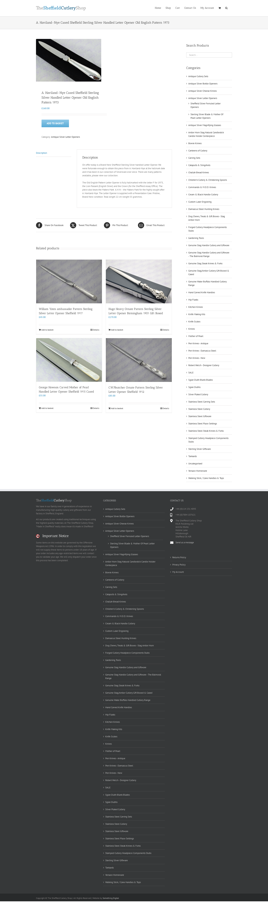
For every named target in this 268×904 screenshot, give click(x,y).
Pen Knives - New (196, 358)
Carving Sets (194, 157)
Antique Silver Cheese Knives (202, 90)
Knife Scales (194, 321)
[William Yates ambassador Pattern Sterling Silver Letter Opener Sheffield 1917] (69, 282)
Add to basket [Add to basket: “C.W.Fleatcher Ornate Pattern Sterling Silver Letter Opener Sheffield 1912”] (117, 408)
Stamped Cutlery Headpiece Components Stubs (128, 853)
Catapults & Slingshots (199, 165)
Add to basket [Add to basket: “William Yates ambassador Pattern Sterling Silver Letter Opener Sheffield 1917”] (47, 330)
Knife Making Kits (196, 314)
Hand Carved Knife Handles (201, 292)
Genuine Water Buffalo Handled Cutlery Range (127, 700)
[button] (226, 7)
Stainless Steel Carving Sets (201, 401)
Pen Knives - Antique (198, 343)
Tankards (192, 456)
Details (96, 330)
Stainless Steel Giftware (199, 416)
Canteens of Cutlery (197, 150)
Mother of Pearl (195, 336)
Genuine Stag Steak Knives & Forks (205, 263)
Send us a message (185, 542)
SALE (191, 372)
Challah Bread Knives (198, 172)
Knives (191, 328)
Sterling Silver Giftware (199, 448)
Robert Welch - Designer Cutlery (203, 365)
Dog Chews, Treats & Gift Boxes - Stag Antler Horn (129, 645)
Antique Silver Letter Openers (65, 137)
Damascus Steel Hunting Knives (203, 209)
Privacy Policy (178, 564)
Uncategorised (195, 463)
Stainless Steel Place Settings (202, 423)
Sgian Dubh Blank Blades (200, 379)
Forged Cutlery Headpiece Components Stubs (127, 652)
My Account (178, 571)
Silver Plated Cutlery (198, 394)
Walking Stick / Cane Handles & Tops (206, 478)
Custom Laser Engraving (200, 201)
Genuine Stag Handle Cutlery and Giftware (208, 245)
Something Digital (111, 898)
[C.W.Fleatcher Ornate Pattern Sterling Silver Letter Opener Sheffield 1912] (139, 360)
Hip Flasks (193, 299)
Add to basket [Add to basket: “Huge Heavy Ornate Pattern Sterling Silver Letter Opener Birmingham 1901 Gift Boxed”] (117, 330)
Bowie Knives (195, 143)
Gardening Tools (196, 238)
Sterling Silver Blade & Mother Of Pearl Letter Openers (132, 545)
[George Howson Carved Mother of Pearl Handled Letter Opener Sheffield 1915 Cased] (69, 360)
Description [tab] (41, 153)
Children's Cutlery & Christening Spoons (207, 179)
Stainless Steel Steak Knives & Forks (206, 430)
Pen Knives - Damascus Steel (202, 350)
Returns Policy (179, 557)
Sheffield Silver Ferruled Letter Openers (129, 536)
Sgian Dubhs (194, 387)
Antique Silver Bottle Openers (202, 83)
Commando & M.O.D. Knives (202, 187)
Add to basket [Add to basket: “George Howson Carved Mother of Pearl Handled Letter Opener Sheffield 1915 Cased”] (47, 408)
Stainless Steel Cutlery (199, 409)
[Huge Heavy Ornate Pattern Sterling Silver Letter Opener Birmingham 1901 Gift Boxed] (139, 282)
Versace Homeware (197, 470)
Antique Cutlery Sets (198, 76)
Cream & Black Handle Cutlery (203, 194)
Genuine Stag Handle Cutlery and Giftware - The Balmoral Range (133, 676)
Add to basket (55, 123)
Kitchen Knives (195, 307)
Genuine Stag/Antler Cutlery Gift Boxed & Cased (128, 692)
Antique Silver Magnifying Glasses (204, 125)
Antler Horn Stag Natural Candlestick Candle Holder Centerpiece (130, 563)
